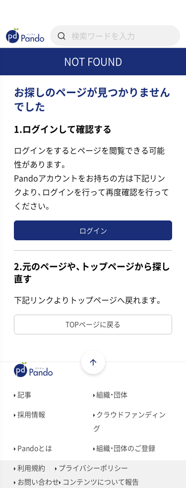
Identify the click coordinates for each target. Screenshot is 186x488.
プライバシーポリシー (91, 468)
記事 (22, 394)
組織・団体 (110, 394)
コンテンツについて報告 (99, 482)
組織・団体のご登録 (124, 448)
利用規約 (29, 468)
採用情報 (29, 414)
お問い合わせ (36, 482)
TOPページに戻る (93, 324)
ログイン (93, 230)
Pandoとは (33, 448)
